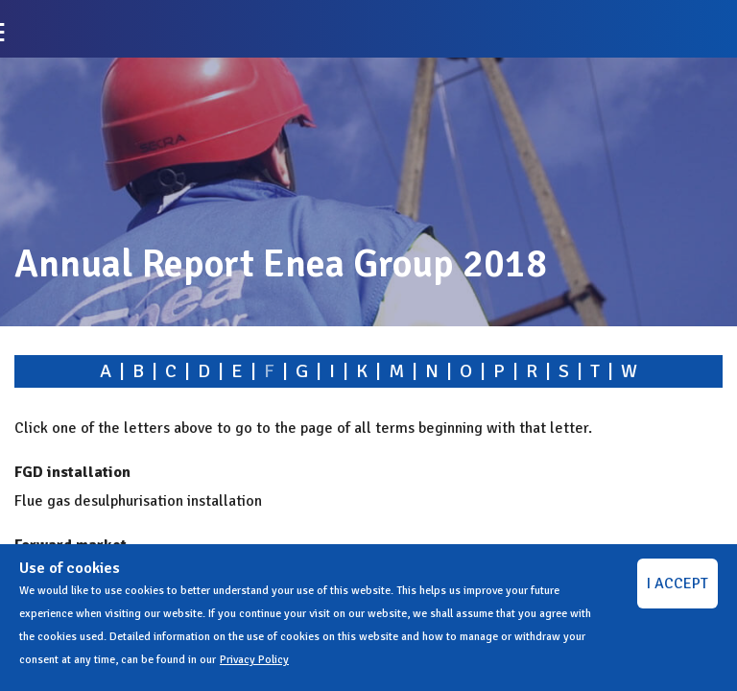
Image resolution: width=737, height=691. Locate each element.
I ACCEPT (677, 583)
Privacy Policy (254, 660)
